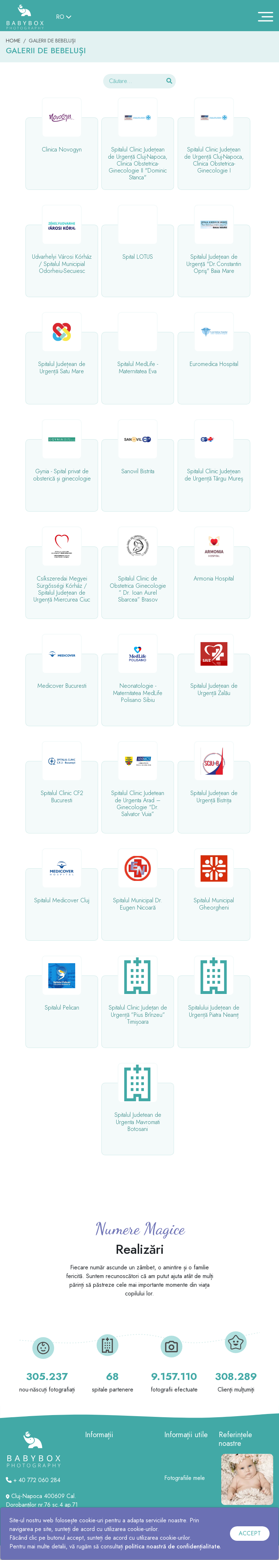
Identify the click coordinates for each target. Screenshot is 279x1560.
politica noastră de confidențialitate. (173, 1546)
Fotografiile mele (184, 1478)
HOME (13, 40)
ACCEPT (250, 1533)
